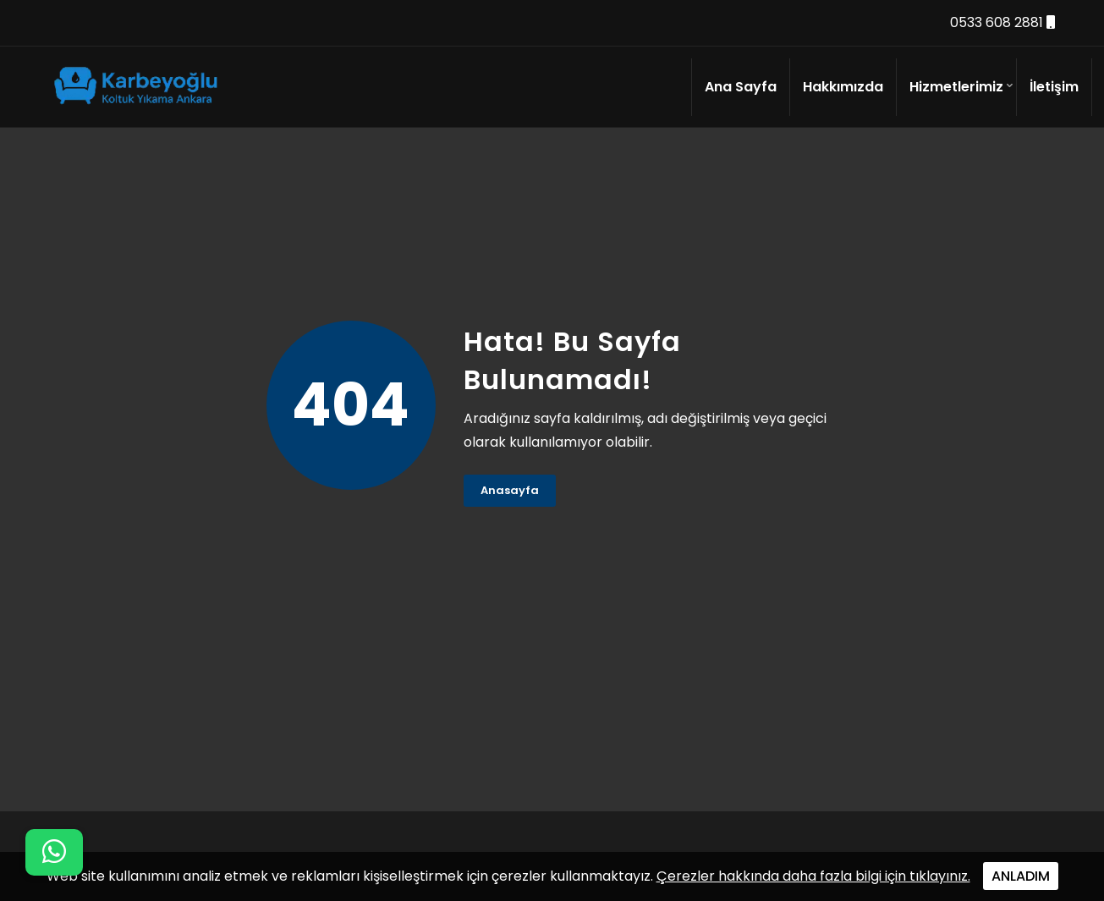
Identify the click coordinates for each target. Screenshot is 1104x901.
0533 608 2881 (1002, 22)
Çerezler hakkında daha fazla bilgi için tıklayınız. (813, 876)
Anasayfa (510, 490)
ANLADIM (1020, 876)
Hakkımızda (843, 86)
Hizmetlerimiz (956, 86)
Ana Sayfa (741, 86)
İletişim (1054, 86)
